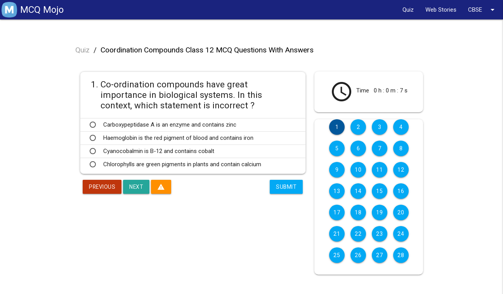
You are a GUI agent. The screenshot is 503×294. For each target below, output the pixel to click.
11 (379, 170)
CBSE (482, 9)
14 (358, 191)
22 (358, 234)
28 (400, 255)
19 (379, 212)
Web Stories (440, 9)
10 (358, 170)
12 (400, 170)
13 (336, 191)
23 (379, 234)
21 (336, 234)
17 (336, 212)
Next (137, 187)
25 (336, 255)
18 (358, 212)
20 (400, 212)
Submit (286, 187)
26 (358, 255)
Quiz (408, 9)
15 (379, 191)
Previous (102, 187)
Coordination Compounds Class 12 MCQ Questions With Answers (207, 49)
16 (400, 191)
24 (400, 234)
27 (379, 255)
